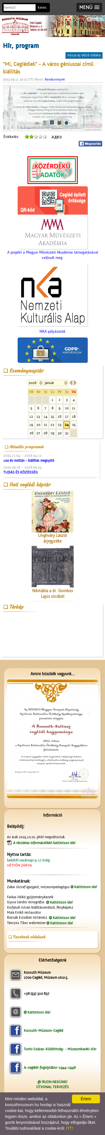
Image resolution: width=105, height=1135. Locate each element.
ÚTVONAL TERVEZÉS (52, 1087)
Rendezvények (55, 79)
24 (67, 424)
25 (74, 424)
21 (45, 424)
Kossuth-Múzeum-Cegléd (43, 1030)
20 (38, 424)
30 (60, 433)
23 (60, 424)
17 (66, 416)
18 (74, 416)
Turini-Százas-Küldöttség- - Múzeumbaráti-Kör (60, 1049)
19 (31, 424)
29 (52, 433)
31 (67, 433)
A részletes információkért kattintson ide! (44, 843)
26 (31, 433)
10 (67, 408)
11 (73, 408)
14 (45, 416)
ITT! (69, 1128)
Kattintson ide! (85, 887)
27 (38, 433)
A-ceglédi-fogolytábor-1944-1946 (50, 1067)
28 (45, 433)
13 (38, 416)
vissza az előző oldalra (84, 55)
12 (31, 416)
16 (59, 416)
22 (52, 424)
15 (52, 416)
